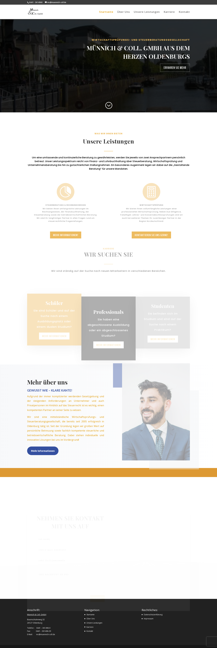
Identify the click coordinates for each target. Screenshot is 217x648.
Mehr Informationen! (65, 235)
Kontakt (184, 12)
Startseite (106, 12)
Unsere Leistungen (147, 12)
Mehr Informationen (43, 450)
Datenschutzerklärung (153, 614)
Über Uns (123, 12)
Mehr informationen (54, 340)
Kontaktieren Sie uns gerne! (151, 235)
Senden (97, 599)
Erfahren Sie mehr (175, 67)
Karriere (169, 12)
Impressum (148, 618)
